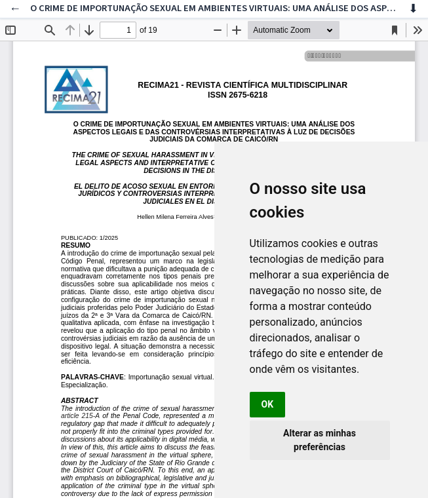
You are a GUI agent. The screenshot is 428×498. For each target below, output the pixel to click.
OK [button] (268, 404)
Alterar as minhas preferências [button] (319, 440)
